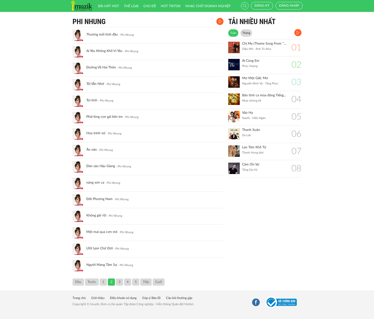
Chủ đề (149, 6)
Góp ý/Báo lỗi (151, 298)
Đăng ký (262, 5)
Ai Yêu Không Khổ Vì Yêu (104, 51)
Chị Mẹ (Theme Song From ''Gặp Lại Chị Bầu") (264, 43)
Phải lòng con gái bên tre (104, 116)
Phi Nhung (89, 21)
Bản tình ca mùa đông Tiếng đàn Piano (264, 95)
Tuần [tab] (233, 32)
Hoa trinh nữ (95, 133)
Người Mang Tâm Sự (101, 265)
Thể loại (131, 6)
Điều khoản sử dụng (123, 298)
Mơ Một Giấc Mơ (255, 78)
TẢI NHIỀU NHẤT (251, 21)
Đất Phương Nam (99, 199)
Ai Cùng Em (250, 60)
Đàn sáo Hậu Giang (100, 166)
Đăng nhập (289, 5)
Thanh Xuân (251, 130)
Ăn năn (91, 149)
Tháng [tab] (246, 32)
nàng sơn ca (95, 182)
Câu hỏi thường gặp (179, 298)
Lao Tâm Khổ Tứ (254, 147)
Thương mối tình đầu (102, 34)
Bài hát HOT (108, 6)
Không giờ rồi (96, 215)
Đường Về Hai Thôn (101, 67)
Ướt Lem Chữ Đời (99, 248)
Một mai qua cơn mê (101, 232)
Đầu (78, 282)
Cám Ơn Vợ (250, 164)
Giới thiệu (97, 298)
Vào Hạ (247, 112)
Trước (92, 282)
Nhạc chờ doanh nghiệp (207, 6)
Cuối (158, 282)
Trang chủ (79, 298)
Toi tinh (91, 100)
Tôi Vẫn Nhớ (95, 84)
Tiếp (146, 282)
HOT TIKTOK (171, 6)
